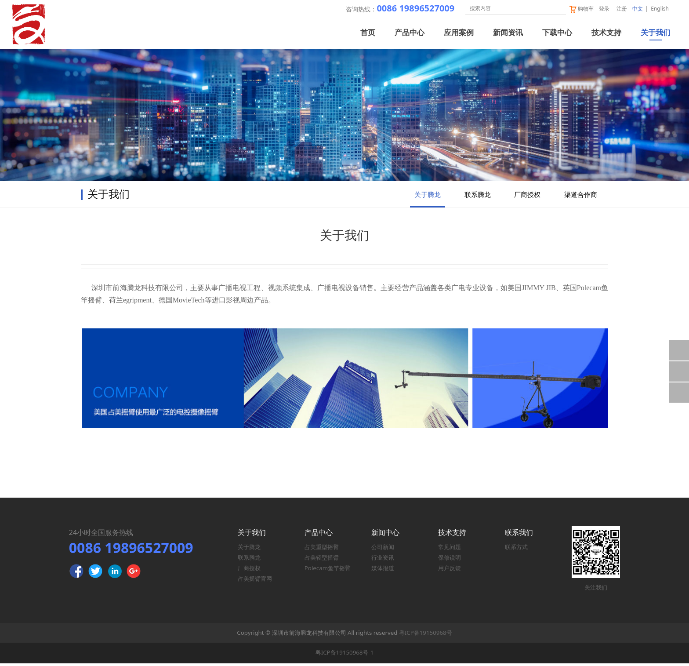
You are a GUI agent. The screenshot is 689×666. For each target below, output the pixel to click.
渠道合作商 (580, 231)
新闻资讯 (508, 33)
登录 (604, 8)
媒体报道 (382, 571)
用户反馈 (449, 571)
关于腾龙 (427, 231)
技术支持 (606, 33)
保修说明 (449, 560)
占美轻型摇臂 (322, 560)
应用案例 (459, 33)
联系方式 (516, 550)
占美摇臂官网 (255, 582)
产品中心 (409, 33)
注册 (621, 8)
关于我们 (656, 33)
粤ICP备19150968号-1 (344, 655)
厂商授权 (527, 231)
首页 (367, 33)
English (660, 8)
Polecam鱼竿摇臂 (328, 571)
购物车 (581, 8)
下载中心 (557, 33)
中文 (637, 8)
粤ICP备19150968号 (425, 635)
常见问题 (449, 550)
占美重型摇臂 (322, 550)
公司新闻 (382, 550)
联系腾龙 (477, 231)
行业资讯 (382, 560)
